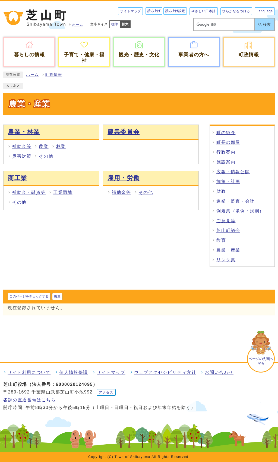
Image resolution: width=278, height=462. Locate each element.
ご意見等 (225, 220)
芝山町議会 (228, 230)
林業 (61, 146)
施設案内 (225, 162)
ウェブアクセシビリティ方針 (165, 372)
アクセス (106, 392)
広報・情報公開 (233, 171)
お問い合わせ (219, 372)
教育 (221, 240)
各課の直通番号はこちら (29, 400)
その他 (46, 156)
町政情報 (53, 75)
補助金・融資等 (29, 192)
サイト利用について (29, 372)
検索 (267, 24)
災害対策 (21, 156)
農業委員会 (124, 131)
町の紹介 (225, 132)
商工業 (17, 178)
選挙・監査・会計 (235, 201)
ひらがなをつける (236, 11)
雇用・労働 (124, 178)
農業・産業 (228, 250)
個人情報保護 (73, 372)
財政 (221, 191)
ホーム (32, 75)
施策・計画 (228, 181)
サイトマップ (130, 11)
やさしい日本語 (203, 11)
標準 (114, 24)
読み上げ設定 (175, 11)
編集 (57, 296)
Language (265, 11)
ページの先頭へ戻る (261, 361)
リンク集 (225, 260)
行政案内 (225, 152)
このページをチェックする (29, 296)
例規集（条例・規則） (240, 211)
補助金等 (21, 146)
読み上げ (153, 11)
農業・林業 (24, 131)
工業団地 (62, 192)
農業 (43, 146)
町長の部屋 (228, 142)
